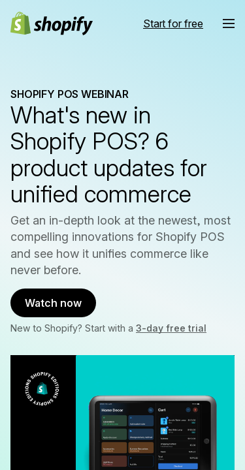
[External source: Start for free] (173, 23)
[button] (228, 23)
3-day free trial (171, 328)
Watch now (53, 302)
